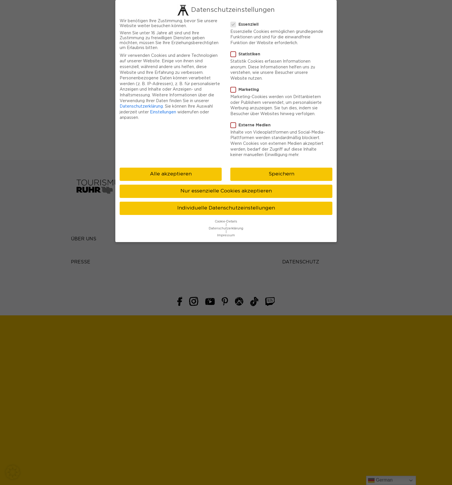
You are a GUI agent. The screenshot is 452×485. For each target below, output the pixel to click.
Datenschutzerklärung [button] (226, 222)
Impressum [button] (226, 229)
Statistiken (247, 48)
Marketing (246, 83)
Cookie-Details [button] (226, 215)
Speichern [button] (281, 168)
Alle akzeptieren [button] (171, 168)
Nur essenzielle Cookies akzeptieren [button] (226, 185)
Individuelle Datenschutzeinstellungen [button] (226, 202)
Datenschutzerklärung (141, 101)
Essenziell (246, 18)
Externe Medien (252, 118)
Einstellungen (163, 106)
